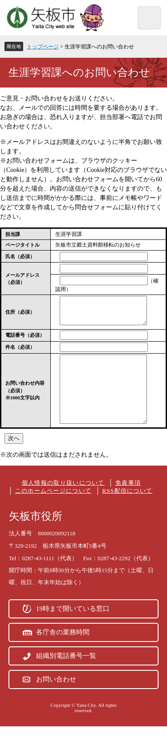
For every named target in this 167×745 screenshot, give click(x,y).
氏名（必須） (20, 256)
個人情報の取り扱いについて (63, 501)
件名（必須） (20, 352)
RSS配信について (127, 509)
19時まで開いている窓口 (73, 627)
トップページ (43, 47)
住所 (20, 314)
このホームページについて (53, 509)
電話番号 (25, 340)
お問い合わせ (56, 697)
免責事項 (128, 501)
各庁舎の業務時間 (63, 650)
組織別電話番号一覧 (66, 674)
